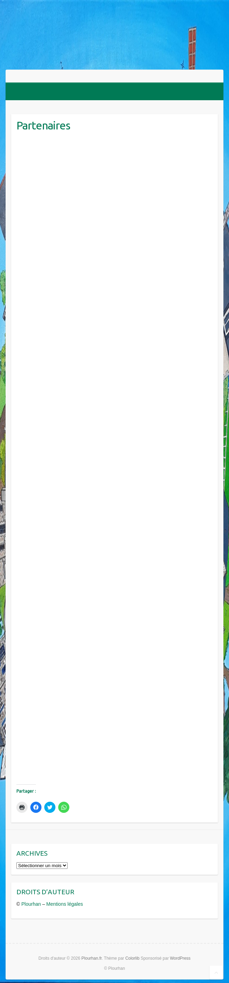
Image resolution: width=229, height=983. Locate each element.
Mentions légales (64, 904)
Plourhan (31, 904)
